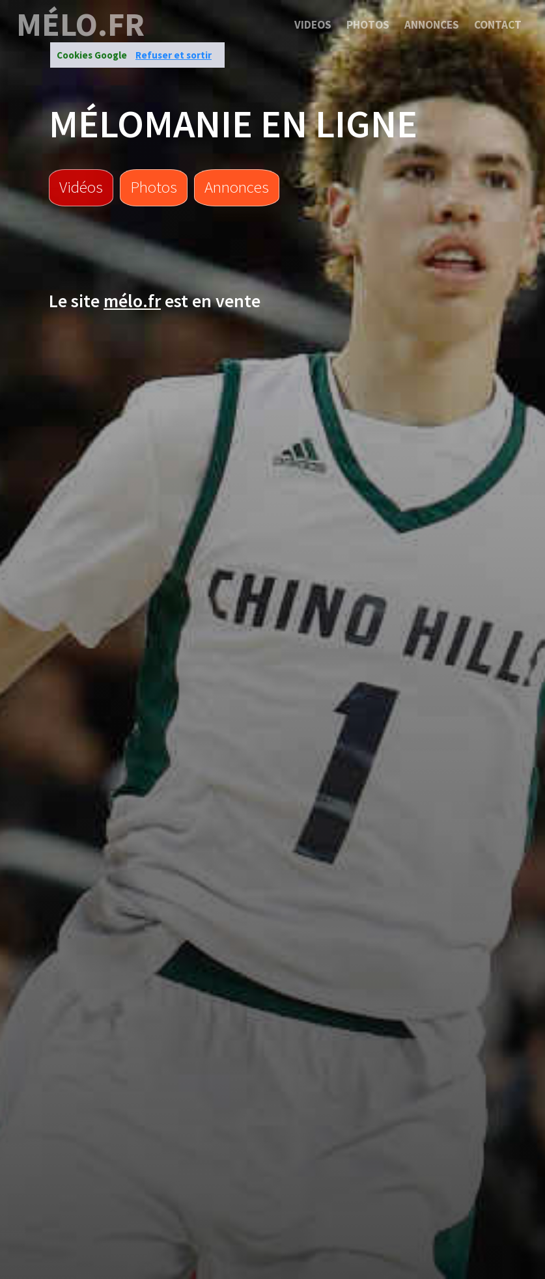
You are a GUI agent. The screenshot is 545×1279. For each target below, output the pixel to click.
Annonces (431, 25)
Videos (312, 25)
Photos (367, 25)
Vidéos (81, 186)
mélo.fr (80, 24)
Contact (498, 25)
